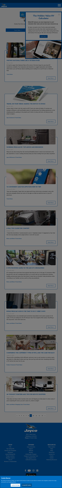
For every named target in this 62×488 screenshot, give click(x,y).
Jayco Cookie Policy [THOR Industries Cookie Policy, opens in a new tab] (21, 482)
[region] (31, 482)
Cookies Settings (15, 485)
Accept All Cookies (26, 485)
